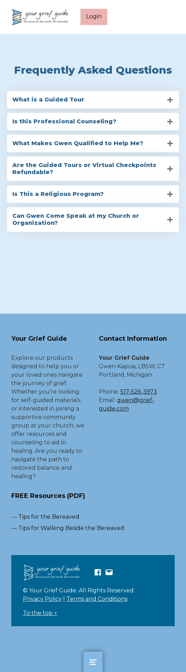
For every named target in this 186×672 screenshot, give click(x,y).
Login (94, 16)
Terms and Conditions (96, 599)
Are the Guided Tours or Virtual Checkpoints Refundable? (84, 168)
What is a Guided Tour (48, 99)
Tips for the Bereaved (48, 516)
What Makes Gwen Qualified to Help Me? (77, 143)
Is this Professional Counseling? (64, 121)
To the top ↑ (40, 613)
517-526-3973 (138, 391)
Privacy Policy (42, 599)
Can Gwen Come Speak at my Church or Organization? (75, 219)
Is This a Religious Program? (58, 194)
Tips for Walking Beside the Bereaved (71, 528)
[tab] (93, 100)
